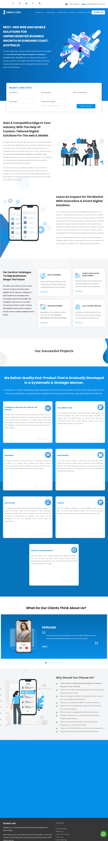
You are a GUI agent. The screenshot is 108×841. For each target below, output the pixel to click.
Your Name (13, 92)
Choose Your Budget (49, 101)
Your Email (13, 101)
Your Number (46, 92)
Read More (43, 292)
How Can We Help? (80, 92)
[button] (46, 662)
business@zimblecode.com (95, 4)
